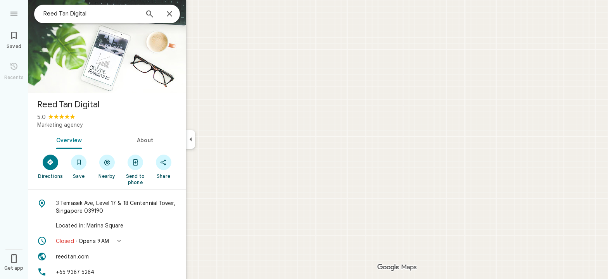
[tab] (67, 139)
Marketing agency (60, 124)
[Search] (149, 15)
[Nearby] (107, 166)
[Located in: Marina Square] (107, 225)
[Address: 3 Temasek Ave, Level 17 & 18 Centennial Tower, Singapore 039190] (107, 207)
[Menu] (14, 13)
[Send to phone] (135, 169)
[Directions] (50, 166)
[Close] (169, 14)
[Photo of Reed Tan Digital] (107, 46)
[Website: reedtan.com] (107, 256)
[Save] (79, 166)
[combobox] (91, 13)
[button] (107, 241)
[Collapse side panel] (190, 139)
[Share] (163, 166)
